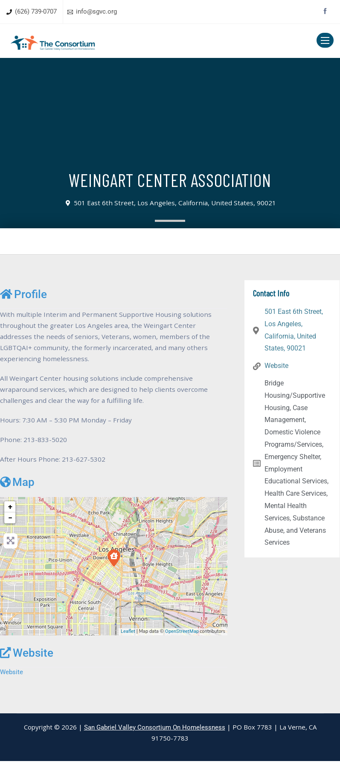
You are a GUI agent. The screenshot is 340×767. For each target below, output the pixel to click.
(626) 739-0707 (36, 11)
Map (17, 487)
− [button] (10, 523)
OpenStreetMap (182, 637)
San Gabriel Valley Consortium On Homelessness (154, 733)
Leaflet (128, 637)
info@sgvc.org (96, 11)
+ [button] (10, 512)
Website (26, 658)
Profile (23, 294)
